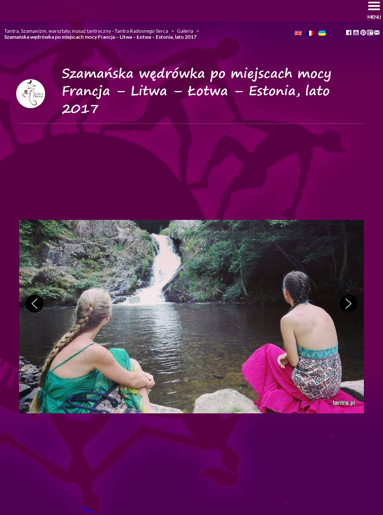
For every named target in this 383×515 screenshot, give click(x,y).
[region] (191, 317)
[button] (34, 304)
